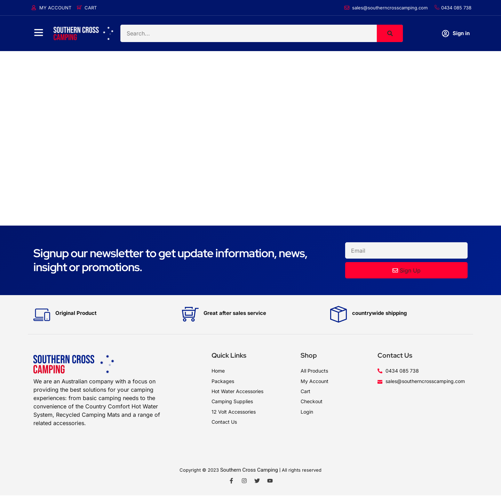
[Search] (390, 33)
